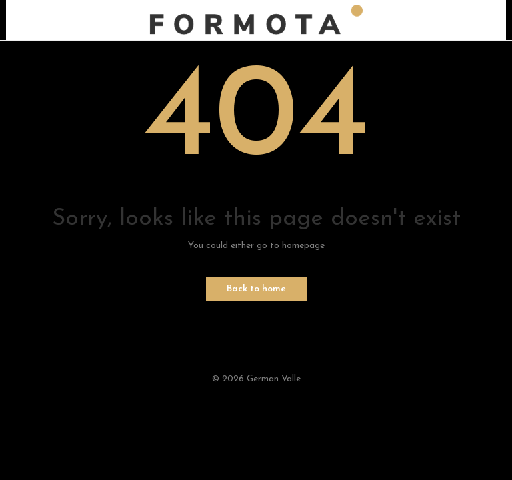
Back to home (256, 289)
